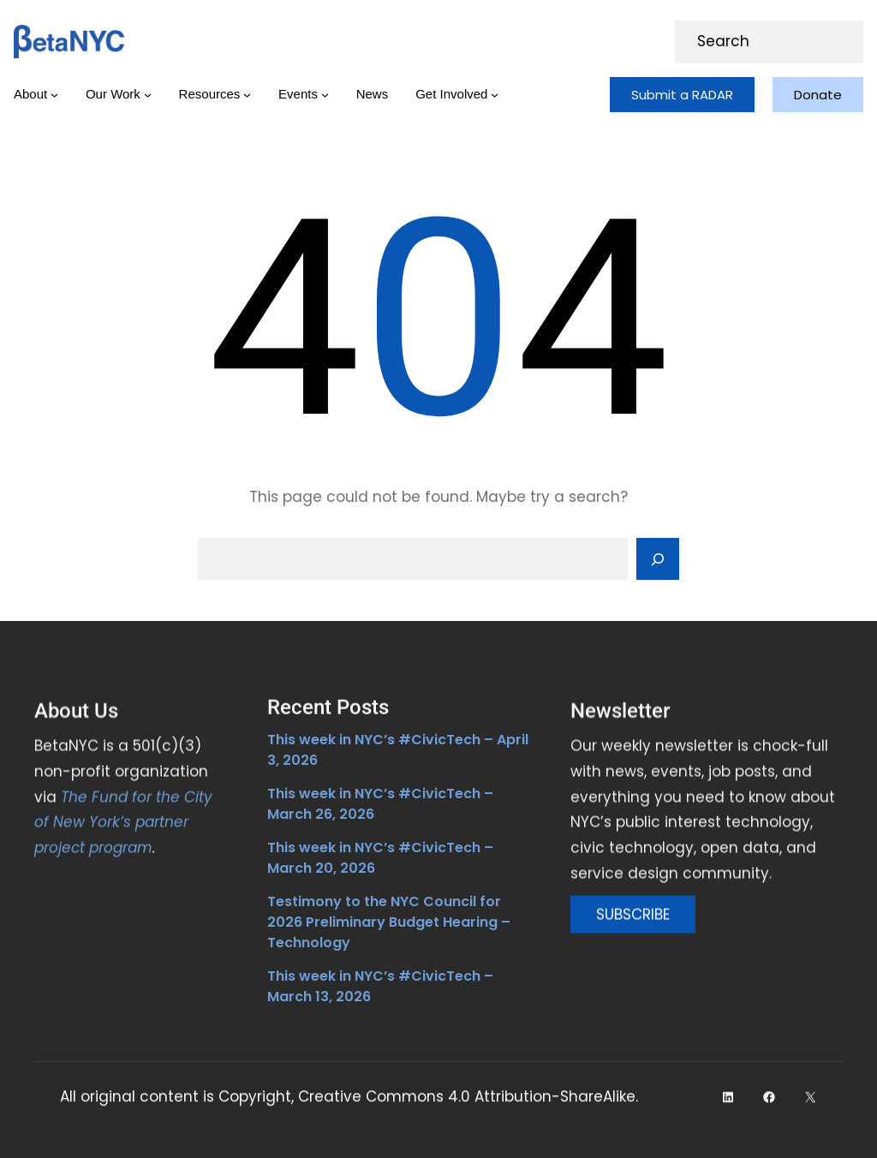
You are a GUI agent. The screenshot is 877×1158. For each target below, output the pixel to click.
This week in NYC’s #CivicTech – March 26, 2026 (380, 804)
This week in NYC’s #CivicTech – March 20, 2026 (380, 858)
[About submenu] (54, 94)
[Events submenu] (325, 94)
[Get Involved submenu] (494, 94)
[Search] (657, 559)
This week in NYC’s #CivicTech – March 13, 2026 (380, 986)
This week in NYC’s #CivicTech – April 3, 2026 (397, 750)
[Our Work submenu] (148, 94)
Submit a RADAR (682, 95)
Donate (818, 95)
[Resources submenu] (247, 94)
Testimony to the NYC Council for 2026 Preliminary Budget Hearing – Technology (388, 922)
